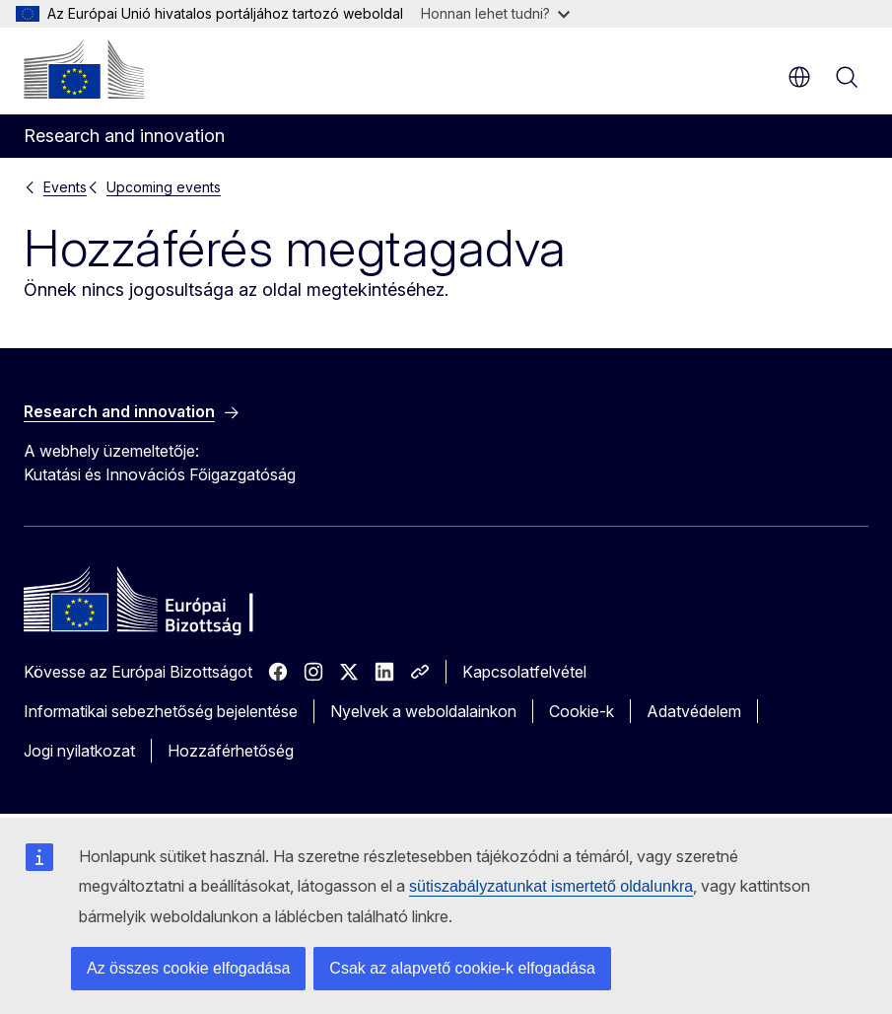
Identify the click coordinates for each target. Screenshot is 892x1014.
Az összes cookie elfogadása (188, 968)
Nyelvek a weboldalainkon (423, 711)
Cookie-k (581, 711)
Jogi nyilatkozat (79, 750)
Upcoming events (163, 187)
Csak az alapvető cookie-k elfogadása (462, 968)
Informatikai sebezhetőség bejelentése (161, 711)
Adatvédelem (694, 711)
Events (65, 187)
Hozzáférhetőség (231, 750)
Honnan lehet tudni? (495, 13)
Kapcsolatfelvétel (524, 672)
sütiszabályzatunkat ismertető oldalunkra (551, 886)
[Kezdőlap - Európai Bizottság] (84, 69)
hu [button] (799, 77)
